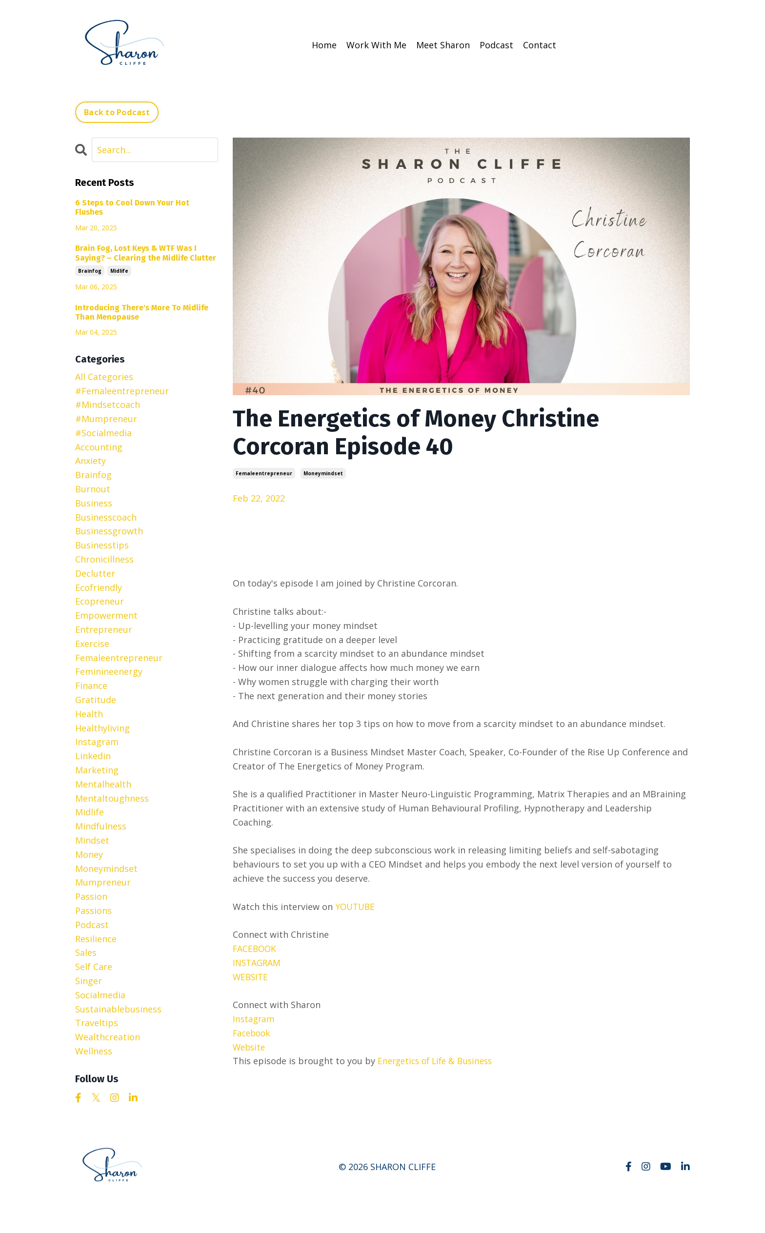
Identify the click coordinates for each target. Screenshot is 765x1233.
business (93, 502)
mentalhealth (103, 783)
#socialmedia (103, 432)
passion (91, 896)
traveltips (96, 1022)
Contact (539, 45)
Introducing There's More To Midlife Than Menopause (141, 312)
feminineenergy (108, 671)
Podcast (496, 45)
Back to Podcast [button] (117, 111)
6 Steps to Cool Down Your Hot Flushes (132, 207)
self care (93, 966)
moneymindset (323, 472)
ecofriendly (98, 587)
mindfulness (100, 825)
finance (91, 685)
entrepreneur (103, 629)
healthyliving (102, 727)
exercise (92, 643)
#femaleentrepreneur (122, 390)
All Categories (104, 376)
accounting (98, 446)
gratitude (95, 699)
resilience (96, 938)
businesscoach (106, 517)
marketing (97, 769)
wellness (93, 1050)
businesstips (102, 544)
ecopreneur (99, 600)
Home (324, 45)
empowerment (106, 615)
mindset (92, 840)
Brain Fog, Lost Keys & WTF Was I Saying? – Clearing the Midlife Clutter (145, 252)
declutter (95, 573)
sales (86, 952)
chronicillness (104, 559)
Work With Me (376, 45)
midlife (119, 270)
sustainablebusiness (118, 1008)
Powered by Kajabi (660, 1207)
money (89, 854)
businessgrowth (109, 531)
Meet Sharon (443, 45)
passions (93, 910)
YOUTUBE (356, 906)
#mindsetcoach (107, 404)
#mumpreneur (106, 418)
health (89, 713)
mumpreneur (103, 882)
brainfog (89, 270)
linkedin (93, 755)
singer (88, 980)
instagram (97, 741)
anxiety (90, 460)
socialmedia (100, 994)
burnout (92, 488)
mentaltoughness (112, 798)
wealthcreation (107, 1036)
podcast (92, 924)
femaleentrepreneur (264, 472)
